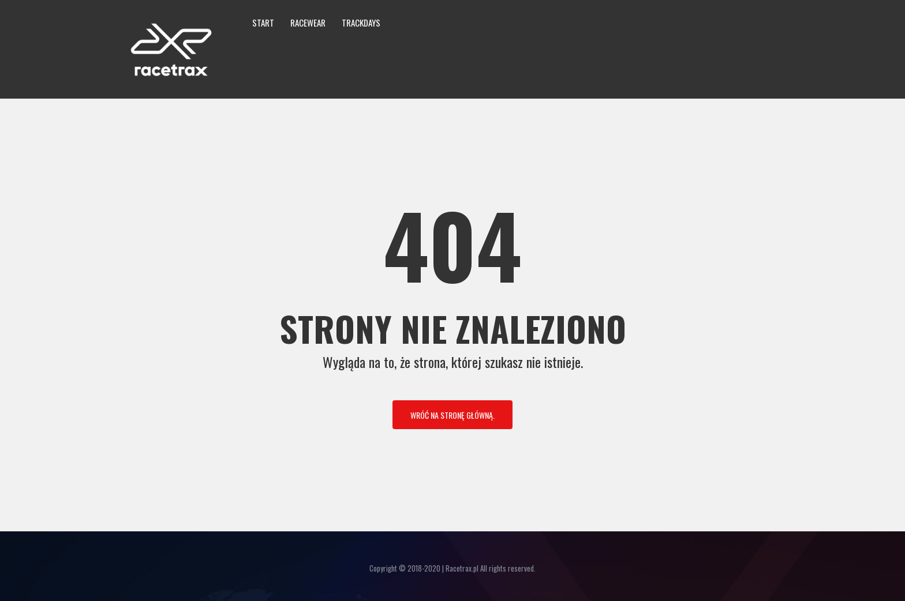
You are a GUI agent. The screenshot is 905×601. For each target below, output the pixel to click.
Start (263, 22)
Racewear (308, 22)
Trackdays (361, 22)
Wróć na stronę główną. (452, 415)
